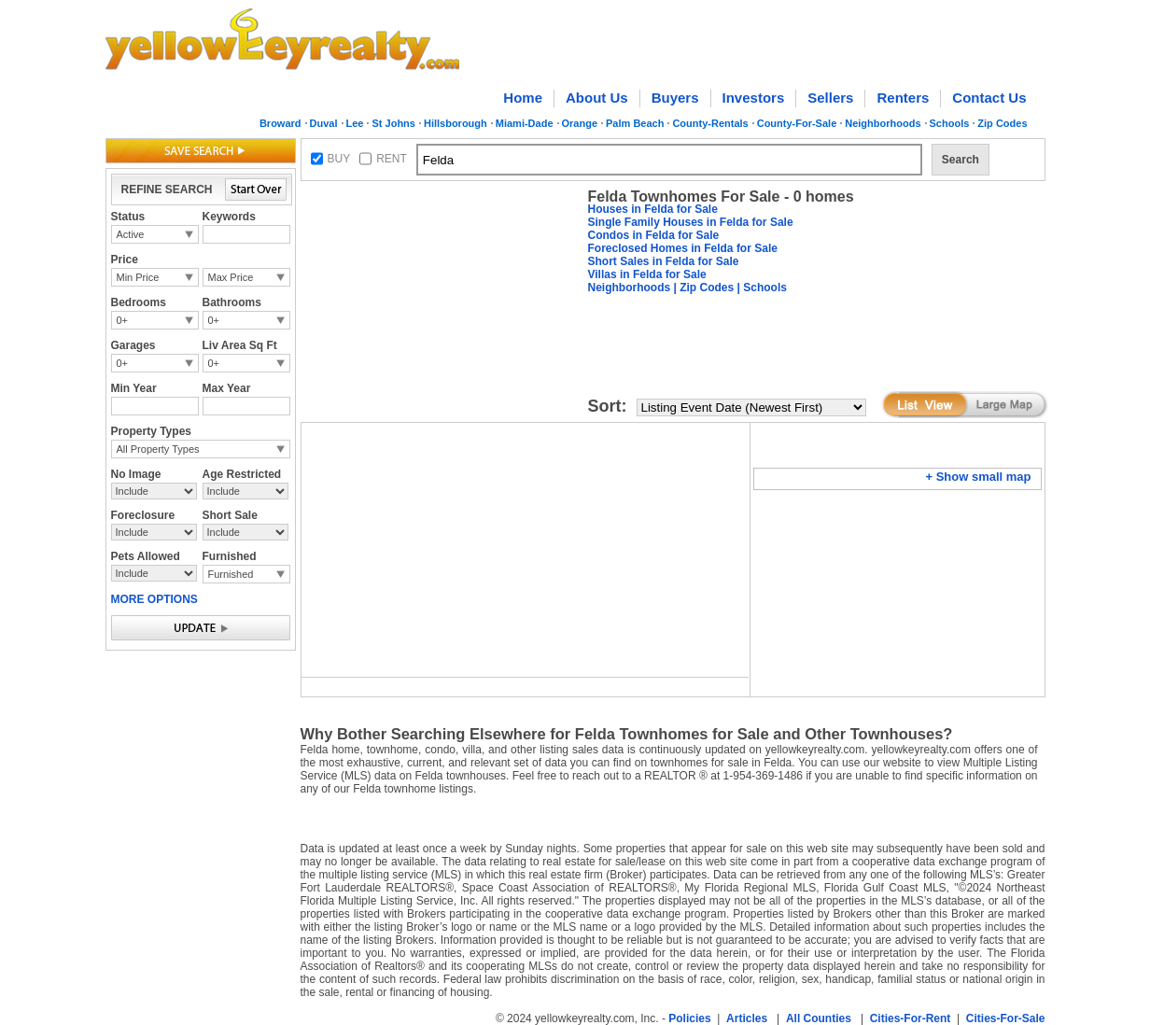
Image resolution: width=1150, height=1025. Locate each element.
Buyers (675, 97)
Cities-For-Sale (1005, 1018)
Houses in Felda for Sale (653, 209)
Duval (324, 123)
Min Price (138, 277)
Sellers (830, 97)
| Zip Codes (702, 287)
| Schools (760, 287)
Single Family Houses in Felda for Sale (690, 222)
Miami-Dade (525, 123)
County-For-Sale (797, 123)
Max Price (231, 277)
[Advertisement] (441, 304)
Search (960, 159)
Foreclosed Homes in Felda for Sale (683, 248)
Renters (903, 97)
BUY (339, 158)
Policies (689, 1018)
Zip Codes (1002, 123)
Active (131, 234)
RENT (391, 158)
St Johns (393, 123)
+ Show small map (978, 477)
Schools (950, 123)
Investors (753, 97)
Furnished (231, 574)
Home (522, 97)
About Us (597, 97)
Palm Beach (635, 123)
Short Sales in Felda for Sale (663, 261)
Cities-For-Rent (910, 1018)
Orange (580, 123)
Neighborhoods (882, 123)
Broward (280, 123)
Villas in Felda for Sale (647, 274)
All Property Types (158, 449)
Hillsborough (455, 123)
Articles (746, 1018)
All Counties (818, 1018)
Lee (355, 123)
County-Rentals (710, 123)
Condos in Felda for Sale (654, 235)
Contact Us (989, 97)
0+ (123, 320)
